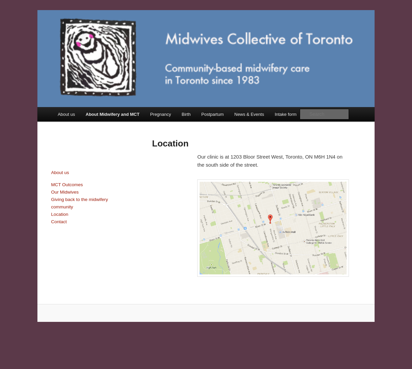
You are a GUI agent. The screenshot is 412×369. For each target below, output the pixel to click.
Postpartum (212, 114)
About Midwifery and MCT (113, 114)
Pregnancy (160, 114)
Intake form (286, 114)
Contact (59, 221)
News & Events (249, 114)
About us (66, 114)
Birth (186, 114)
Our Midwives (65, 192)
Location (59, 214)
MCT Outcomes (67, 184)
